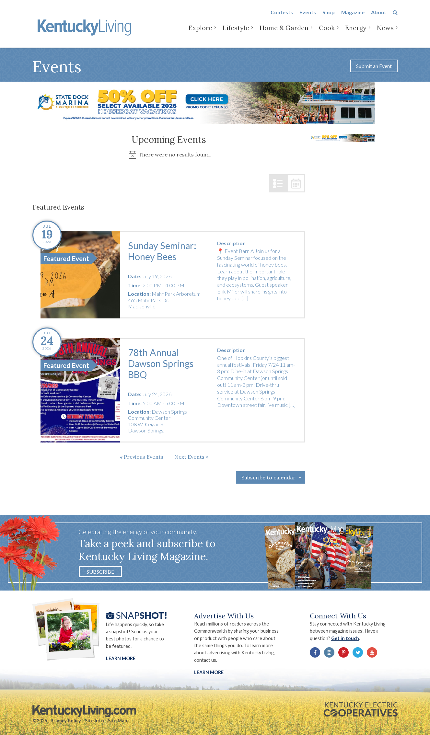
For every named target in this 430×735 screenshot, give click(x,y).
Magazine (353, 17)
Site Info (94, 720)
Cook (327, 32)
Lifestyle (236, 32)
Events (307, 17)
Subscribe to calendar (268, 477)
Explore (200, 32)
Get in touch (345, 638)
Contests (282, 17)
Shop (328, 17)
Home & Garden (284, 32)
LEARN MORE (209, 672)
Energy (355, 32)
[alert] (168, 154)
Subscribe (100, 571)
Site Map (117, 720)
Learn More (120, 658)
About (378, 17)
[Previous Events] (142, 456)
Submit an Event (374, 66)
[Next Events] (191, 456)
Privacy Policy (66, 720)
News (385, 32)
